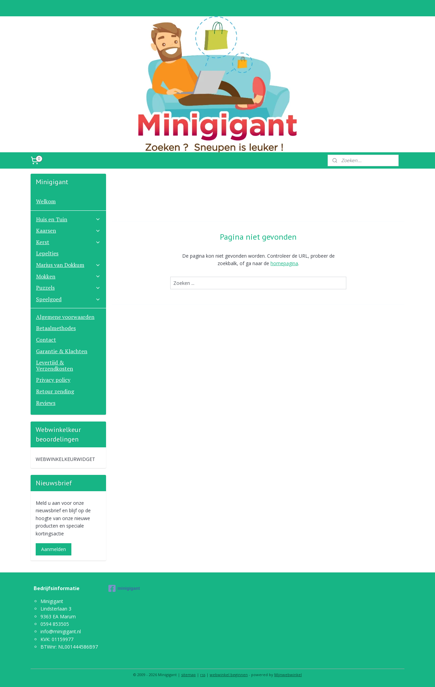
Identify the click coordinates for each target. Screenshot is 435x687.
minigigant (124, 588)
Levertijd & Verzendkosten (54, 365)
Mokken (68, 276)
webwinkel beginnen (229, 674)
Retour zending (55, 391)
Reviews (45, 403)
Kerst (68, 242)
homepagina (284, 263)
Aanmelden (53, 549)
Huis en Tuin (68, 219)
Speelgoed (68, 299)
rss (202, 674)
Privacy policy (53, 379)
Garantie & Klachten (61, 351)
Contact (46, 339)
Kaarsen (68, 230)
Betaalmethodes (56, 328)
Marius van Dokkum (68, 265)
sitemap (188, 674)
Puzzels (68, 287)
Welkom (46, 201)
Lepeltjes (47, 253)
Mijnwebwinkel (288, 674)
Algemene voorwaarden (65, 317)
